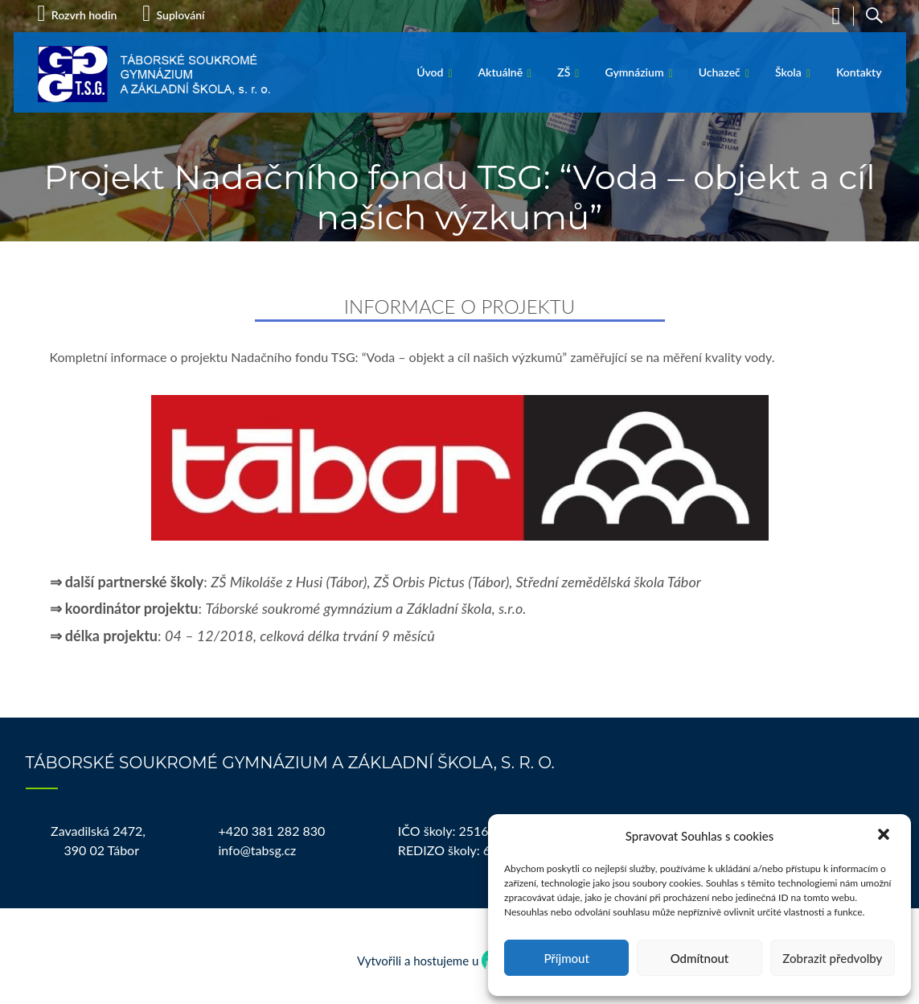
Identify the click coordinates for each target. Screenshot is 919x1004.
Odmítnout (700, 958)
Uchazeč (720, 72)
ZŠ (563, 72)
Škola (788, 72)
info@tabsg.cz (257, 850)
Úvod (429, 72)
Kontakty (859, 72)
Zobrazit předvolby (832, 958)
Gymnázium (634, 72)
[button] (885, 836)
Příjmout (566, 958)
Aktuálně (500, 72)
